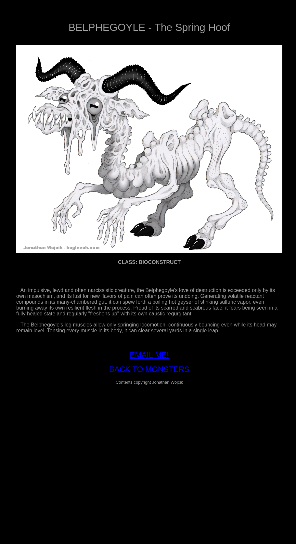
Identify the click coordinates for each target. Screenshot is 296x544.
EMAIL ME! (149, 355)
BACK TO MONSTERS (149, 369)
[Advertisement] (61, 451)
